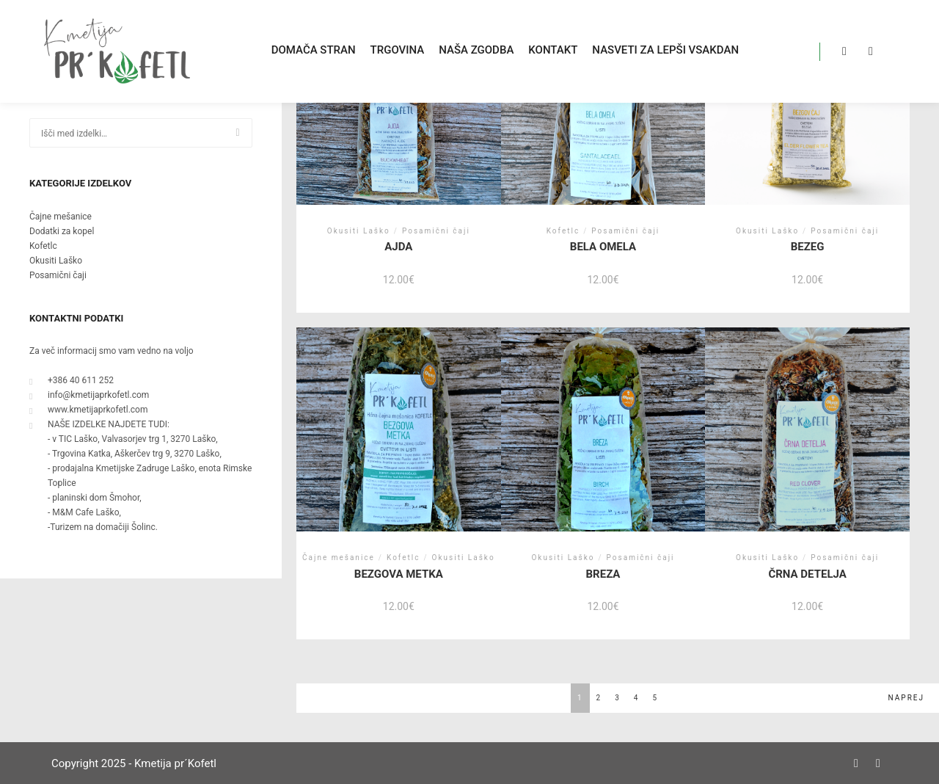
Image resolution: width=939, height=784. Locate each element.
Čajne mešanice (60, 216)
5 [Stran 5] (655, 698)
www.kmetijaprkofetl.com (88, 409)
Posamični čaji (58, 275)
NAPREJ (906, 698)
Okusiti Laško (55, 260)
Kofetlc (43, 246)
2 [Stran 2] (599, 698)
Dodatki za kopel (61, 231)
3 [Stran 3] (618, 698)
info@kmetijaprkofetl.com (89, 395)
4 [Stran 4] (637, 698)
